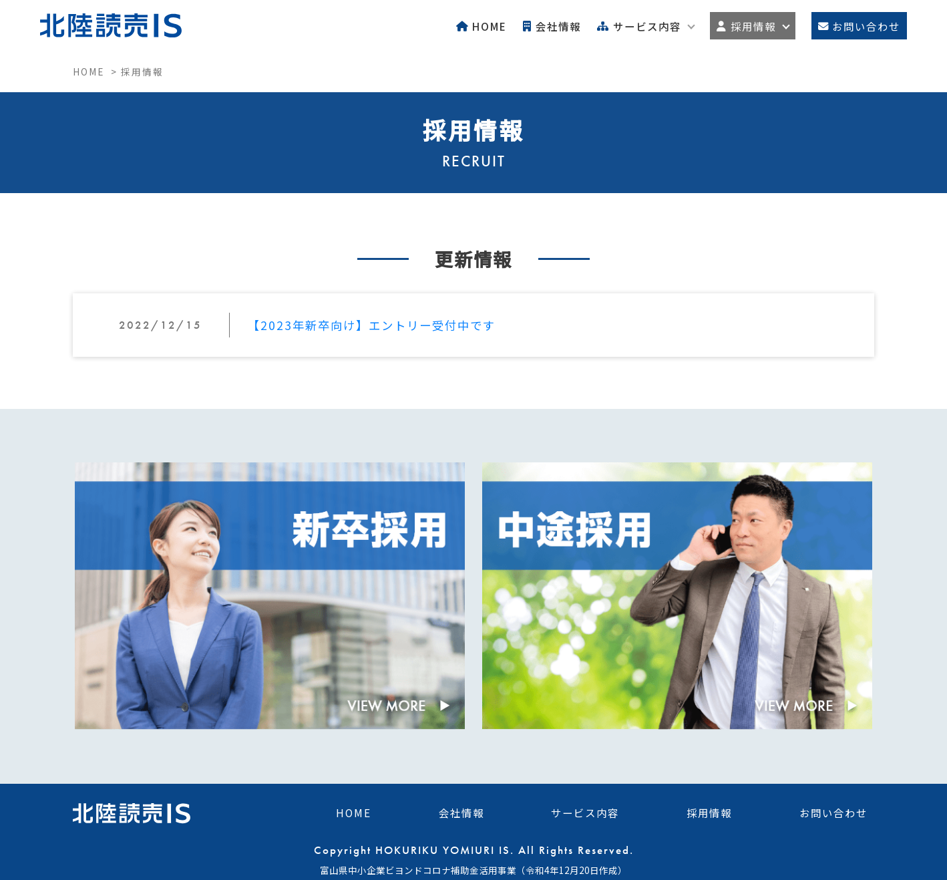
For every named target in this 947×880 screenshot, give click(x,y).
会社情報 (461, 811)
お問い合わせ (833, 811)
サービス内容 (585, 811)
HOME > (97, 71)
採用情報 (709, 811)
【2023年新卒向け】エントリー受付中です (372, 325)
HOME (353, 811)
